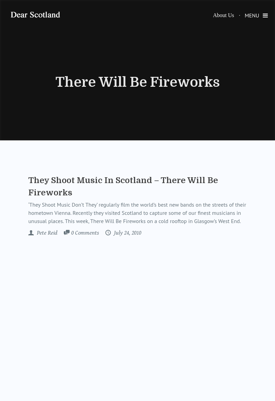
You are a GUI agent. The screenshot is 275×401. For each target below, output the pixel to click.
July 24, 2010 (127, 233)
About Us (223, 15)
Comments (85, 233)
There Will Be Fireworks (138, 82)
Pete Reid (46, 233)
